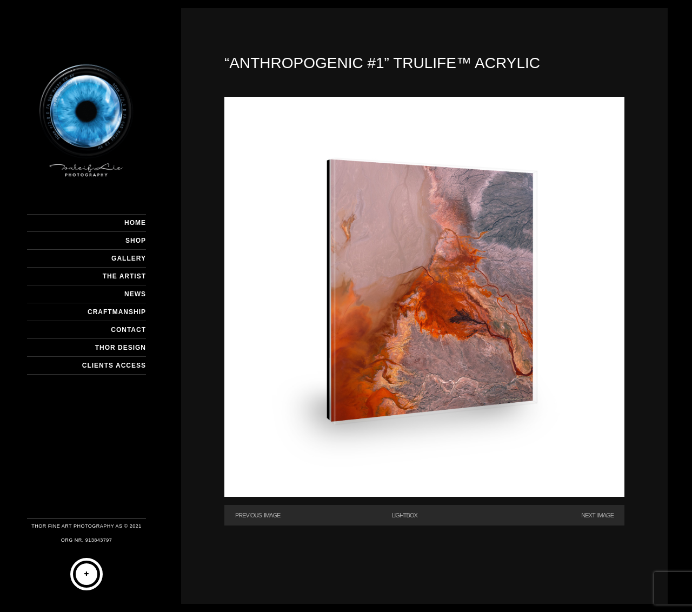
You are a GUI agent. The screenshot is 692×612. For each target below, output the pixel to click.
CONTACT (128, 330)
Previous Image (257, 515)
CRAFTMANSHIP (117, 312)
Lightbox (404, 515)
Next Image (597, 515)
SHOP (135, 240)
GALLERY (128, 258)
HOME (135, 223)
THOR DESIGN (120, 347)
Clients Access (114, 365)
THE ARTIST (124, 276)
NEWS (135, 294)
